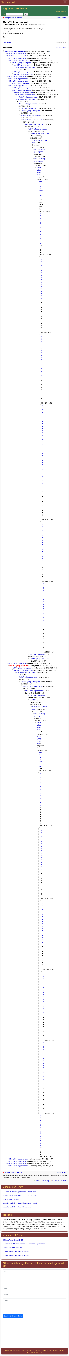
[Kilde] (34, 1288)
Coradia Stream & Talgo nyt (12, 1248)
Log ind (58, 11)
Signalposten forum (15, 8)
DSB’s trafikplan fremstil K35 (13, 1240)
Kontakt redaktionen (34, 1352)
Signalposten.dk (8, 2)
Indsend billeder (16, 1316)
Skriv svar (7, 42)
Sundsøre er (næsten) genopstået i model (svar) (19, 1192)
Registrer (63, 11)
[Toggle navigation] (65, 2)
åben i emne (62, 18)
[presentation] (17, 1308)
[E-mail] (34, 1300)
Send (6, 1316)
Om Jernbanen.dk (56, 1350)
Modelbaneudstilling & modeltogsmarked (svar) (20, 1203)
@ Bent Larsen (41, 24)
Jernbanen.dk (23, 1350)
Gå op (37, 1181)
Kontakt (63, 1181)
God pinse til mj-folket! (11, 1199)
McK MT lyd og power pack (15, 51)
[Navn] (34, 1294)
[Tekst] (34, 1276)
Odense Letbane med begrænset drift (16, 1251)
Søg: (4, 14)
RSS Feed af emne (61, 47)
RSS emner (55, 1181)
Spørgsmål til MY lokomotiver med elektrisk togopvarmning (24, 1244)
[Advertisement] (34, 1333)
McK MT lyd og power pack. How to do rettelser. (42, 446)
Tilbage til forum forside (13, 18)
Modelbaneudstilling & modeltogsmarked (17, 1207)
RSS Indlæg (45, 1181)
